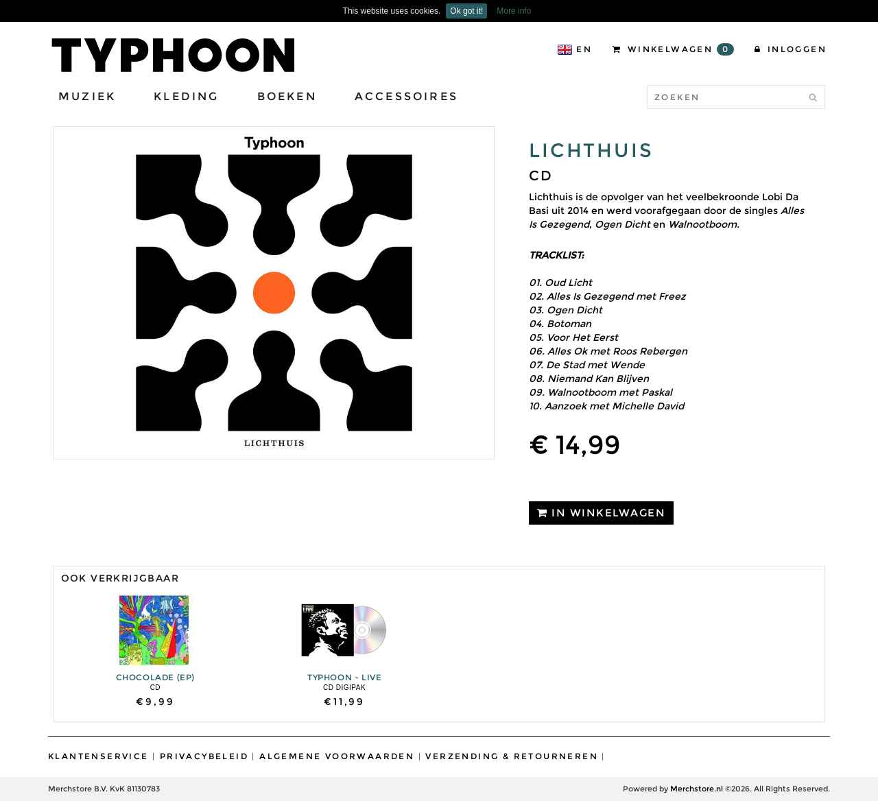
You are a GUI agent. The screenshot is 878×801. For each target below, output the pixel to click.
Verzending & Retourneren (511, 756)
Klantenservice (98, 756)
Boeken (287, 96)
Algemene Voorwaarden (336, 756)
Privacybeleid (204, 756)
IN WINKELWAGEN (601, 512)
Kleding (186, 96)
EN (574, 50)
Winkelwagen (673, 49)
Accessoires (406, 96)
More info (514, 11)
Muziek (87, 96)
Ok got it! (466, 11)
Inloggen (791, 49)
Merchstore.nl (696, 788)
